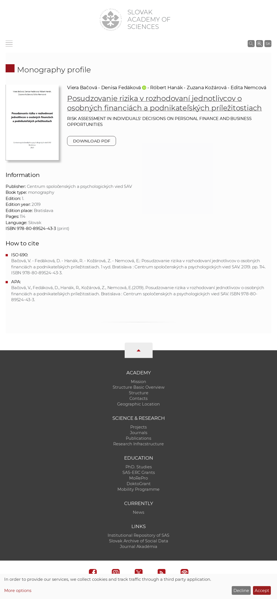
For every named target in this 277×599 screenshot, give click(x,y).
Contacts (138, 398)
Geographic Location (138, 404)
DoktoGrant (139, 483)
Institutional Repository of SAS (138, 535)
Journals (138, 432)
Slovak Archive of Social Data (138, 540)
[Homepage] (111, 19)
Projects (138, 427)
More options (17, 590)
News (138, 512)
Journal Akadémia (138, 546)
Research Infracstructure (138, 443)
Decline (241, 590)
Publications (138, 438)
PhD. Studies (139, 466)
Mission (138, 381)
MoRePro (138, 478)
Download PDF (91, 141)
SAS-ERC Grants (138, 472)
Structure (138, 392)
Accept (262, 590)
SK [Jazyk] (268, 43)
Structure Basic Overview (139, 387)
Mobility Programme (138, 489)
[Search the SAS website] (251, 43)
